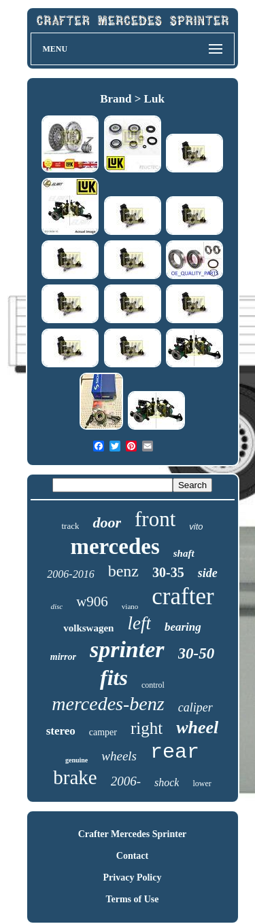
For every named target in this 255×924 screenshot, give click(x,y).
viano (130, 606)
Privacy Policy (132, 877)
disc (56, 606)
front (155, 519)
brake (75, 777)
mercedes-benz (108, 703)
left (139, 623)
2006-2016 (70, 574)
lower (201, 783)
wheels (119, 756)
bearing (183, 627)
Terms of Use (131, 899)
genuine (76, 760)
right (147, 728)
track (70, 526)
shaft (183, 553)
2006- (126, 781)
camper (103, 732)
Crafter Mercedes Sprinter (132, 834)
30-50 (196, 653)
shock (166, 782)
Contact (132, 856)
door (106, 522)
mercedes (114, 546)
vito (196, 526)
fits (114, 677)
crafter (183, 596)
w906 (92, 601)
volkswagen (88, 628)
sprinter (127, 649)
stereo (60, 730)
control (153, 685)
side (208, 573)
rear (174, 752)
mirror (63, 657)
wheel (197, 727)
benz (123, 571)
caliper (195, 707)
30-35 (168, 572)
